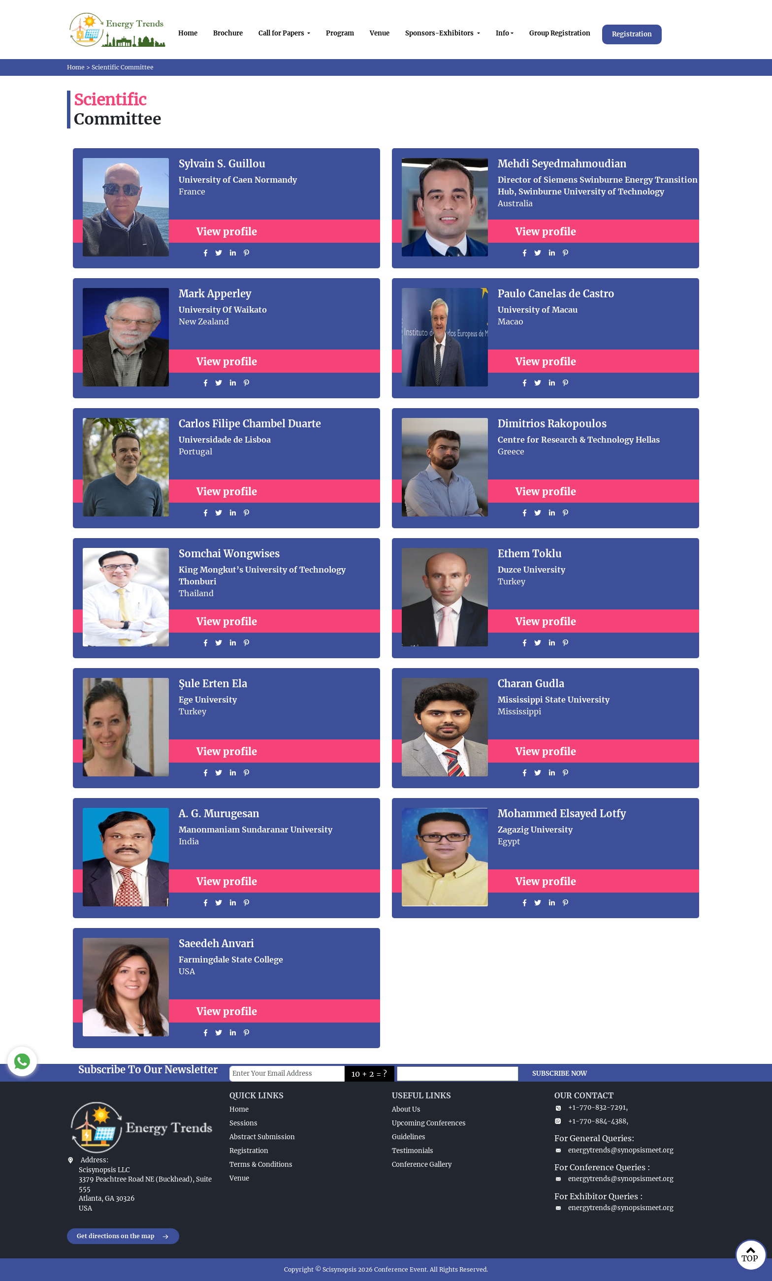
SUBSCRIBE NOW (559, 1073)
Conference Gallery (421, 1164)
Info (502, 33)
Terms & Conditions (260, 1164)
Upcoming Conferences (429, 1123)
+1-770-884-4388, (591, 1121)
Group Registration (559, 33)
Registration (632, 34)
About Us (406, 1109)
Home (187, 33)
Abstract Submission (262, 1137)
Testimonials (412, 1151)
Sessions (243, 1123)
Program (340, 33)
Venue (379, 33)
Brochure (228, 33)
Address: (94, 1160)
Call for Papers (282, 33)
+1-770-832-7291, (591, 1107)
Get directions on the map (123, 1236)
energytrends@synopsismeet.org (614, 1150)
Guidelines (408, 1137)
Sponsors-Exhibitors (440, 33)
